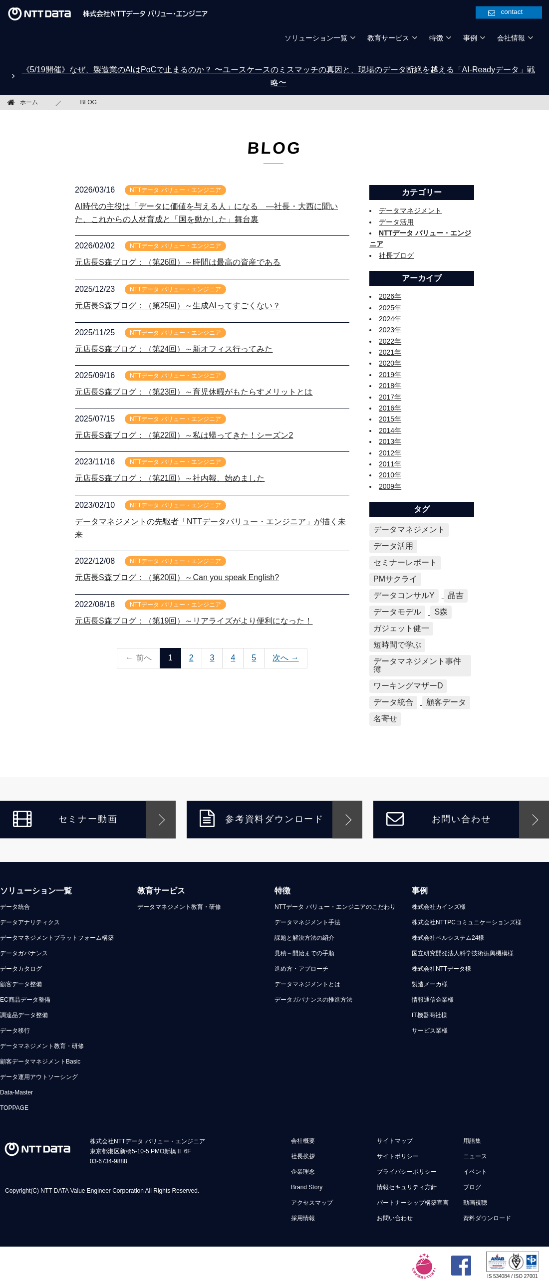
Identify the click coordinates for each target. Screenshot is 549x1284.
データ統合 (15, 907)
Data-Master (16, 1092)
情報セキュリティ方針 (407, 1187)
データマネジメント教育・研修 (42, 1046)
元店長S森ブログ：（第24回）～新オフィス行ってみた (174, 349)
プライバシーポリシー (407, 1172)
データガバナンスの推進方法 (313, 1000)
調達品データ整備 (24, 1015)
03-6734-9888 (108, 1161)
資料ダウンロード (487, 1218)
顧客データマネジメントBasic (40, 1062)
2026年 (390, 296)
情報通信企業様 (433, 1000)
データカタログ (21, 969)
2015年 (390, 419)
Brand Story (306, 1187)
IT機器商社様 (429, 1015)
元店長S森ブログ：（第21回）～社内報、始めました (170, 478)
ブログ (472, 1187)
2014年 (390, 430)
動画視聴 (475, 1203)
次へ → (285, 657)
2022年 (390, 341)
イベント (475, 1172)
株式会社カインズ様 (439, 907)
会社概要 (303, 1141)
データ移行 (15, 1031)
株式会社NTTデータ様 (441, 969)
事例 (420, 890)
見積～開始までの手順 (304, 953)
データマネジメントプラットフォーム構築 (57, 938)
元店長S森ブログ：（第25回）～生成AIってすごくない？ (177, 305)
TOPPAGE (14, 1108)
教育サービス (161, 890)
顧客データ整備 (21, 984)
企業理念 (303, 1172)
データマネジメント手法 (307, 922)
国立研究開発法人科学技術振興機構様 (463, 953)
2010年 (390, 475)
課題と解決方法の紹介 (304, 938)
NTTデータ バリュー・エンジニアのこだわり (335, 907)
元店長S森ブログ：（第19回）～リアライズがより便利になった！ (193, 621)
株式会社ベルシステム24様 (448, 938)
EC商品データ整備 (25, 1000)
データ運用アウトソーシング (39, 1077)
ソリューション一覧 (36, 890)
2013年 (390, 441)
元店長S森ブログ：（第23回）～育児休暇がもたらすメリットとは (193, 392)
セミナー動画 (65, 819)
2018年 (390, 386)
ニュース (475, 1156)
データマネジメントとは (307, 984)
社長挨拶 (303, 1156)
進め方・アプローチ (301, 969)
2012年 (390, 453)
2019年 (390, 375)
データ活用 (396, 222)
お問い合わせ (438, 819)
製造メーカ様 (430, 984)
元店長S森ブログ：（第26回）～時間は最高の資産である (177, 262)
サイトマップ (395, 1141)
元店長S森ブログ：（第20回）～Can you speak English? (177, 577)
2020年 (390, 363)
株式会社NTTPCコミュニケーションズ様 (467, 922)
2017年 (390, 397)
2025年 (390, 308)
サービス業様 (430, 1031)
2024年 (390, 319)
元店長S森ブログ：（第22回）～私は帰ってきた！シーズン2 (184, 435)
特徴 (282, 890)
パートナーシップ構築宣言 (413, 1203)
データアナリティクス (30, 922)
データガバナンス (24, 953)
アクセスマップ (312, 1203)
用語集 (472, 1141)
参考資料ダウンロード (262, 819)
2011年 (390, 464)
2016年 (390, 408)
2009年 (390, 486)
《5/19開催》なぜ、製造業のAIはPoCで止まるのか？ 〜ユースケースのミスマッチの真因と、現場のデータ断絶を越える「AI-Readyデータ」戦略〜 (279, 76)
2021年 (390, 352)
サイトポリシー (398, 1156)
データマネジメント (410, 210)
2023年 (390, 330)
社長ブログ (396, 255)
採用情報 (303, 1218)
